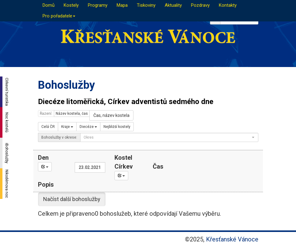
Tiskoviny (146, 5)
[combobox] (169, 137)
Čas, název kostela (111, 115)
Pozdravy (200, 5)
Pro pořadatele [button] (59, 16)
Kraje (67, 127)
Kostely (71, 5)
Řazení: (46, 113)
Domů (48, 5)
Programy (97, 5)
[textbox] (167, 137)
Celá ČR (48, 127)
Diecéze (88, 127)
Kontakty (228, 5)
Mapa (122, 5)
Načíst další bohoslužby (71, 199)
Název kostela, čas (72, 113)
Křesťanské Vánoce (232, 239)
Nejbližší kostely (116, 127)
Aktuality (173, 5)
